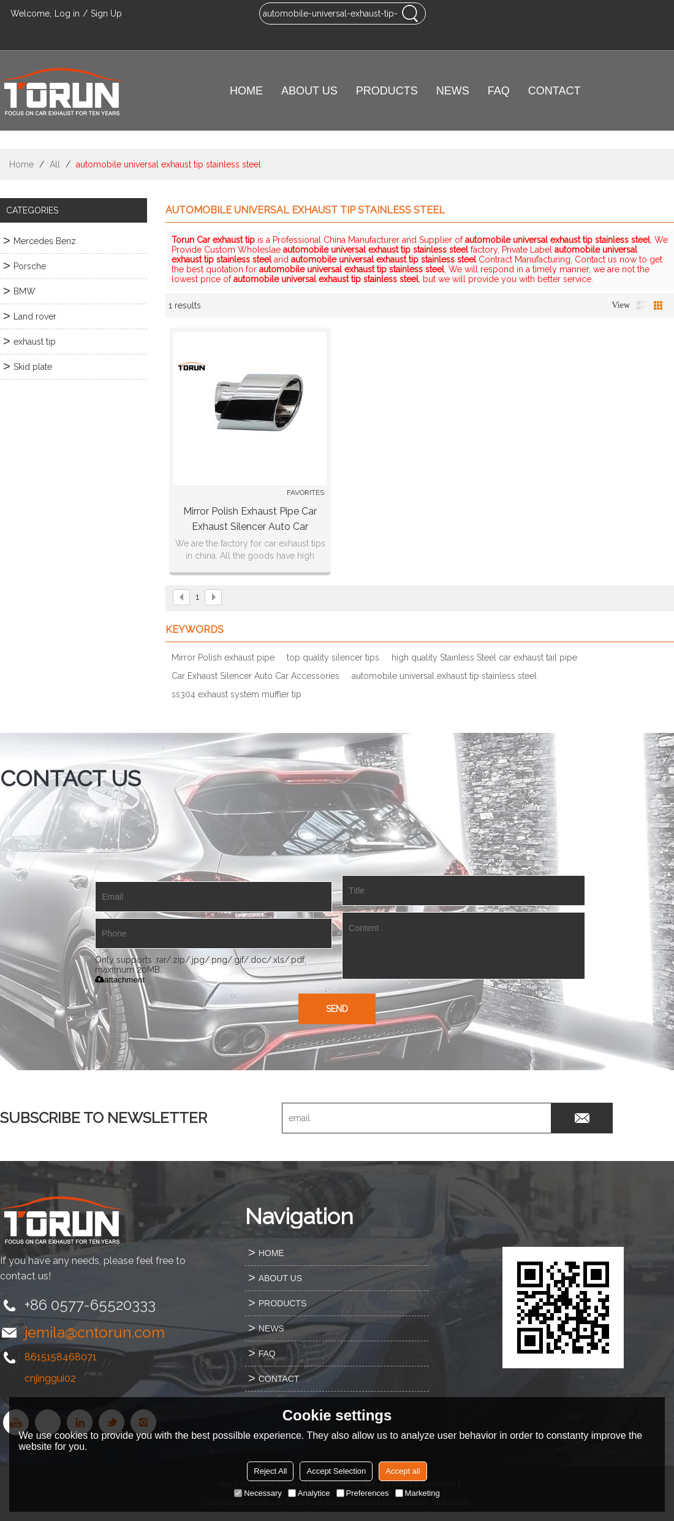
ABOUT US (309, 91)
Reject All (270, 1471)
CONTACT (554, 91)
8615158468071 (61, 1357)
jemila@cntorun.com (95, 1332)
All (55, 164)
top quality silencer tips (333, 657)
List (641, 305)
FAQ (499, 91)
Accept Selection (336, 1471)
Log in (67, 13)
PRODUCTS (387, 91)
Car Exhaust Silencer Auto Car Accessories (255, 676)
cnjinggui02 (50, 1378)
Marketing (417, 1493)
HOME (246, 91)
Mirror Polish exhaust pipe (223, 657)
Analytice (309, 1493)
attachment (120, 979)
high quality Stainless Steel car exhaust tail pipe (484, 657)
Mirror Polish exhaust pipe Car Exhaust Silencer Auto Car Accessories (250, 519)
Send (337, 1009)
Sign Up (106, 13)
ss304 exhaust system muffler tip (236, 694)
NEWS (452, 91)
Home (21, 164)
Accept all (402, 1471)
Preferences (362, 1493)
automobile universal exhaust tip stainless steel (444, 676)
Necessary (257, 1493)
